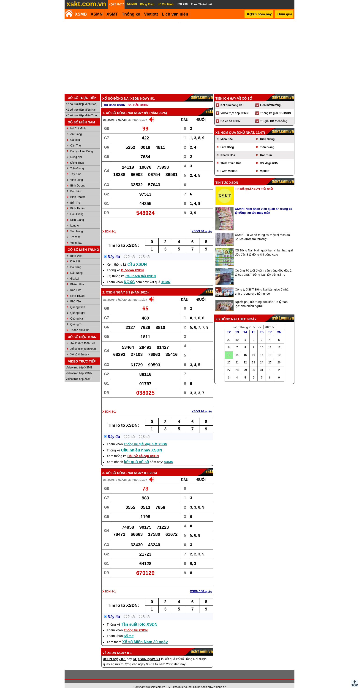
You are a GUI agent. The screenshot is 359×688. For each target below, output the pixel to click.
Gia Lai (74, 272)
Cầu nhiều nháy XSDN (141, 444)
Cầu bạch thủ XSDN (140, 270)
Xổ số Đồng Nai (119, 467)
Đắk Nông (76, 266)
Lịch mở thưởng (270, 99)
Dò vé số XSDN (230, 115)
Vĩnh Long (76, 173)
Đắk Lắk (75, 255)
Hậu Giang (77, 208)
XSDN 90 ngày (202, 405)
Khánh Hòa (77, 278)
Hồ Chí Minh (78, 122)
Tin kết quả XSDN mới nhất (254, 182)
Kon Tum (75, 283)
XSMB (81, 14)
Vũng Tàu (76, 236)
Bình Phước (77, 190)
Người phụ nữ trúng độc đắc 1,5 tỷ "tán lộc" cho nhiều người (261, 297)
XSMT (112, 14)
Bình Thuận (77, 202)
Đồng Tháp (77, 156)
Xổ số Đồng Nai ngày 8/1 (127, 107)
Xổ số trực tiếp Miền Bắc (81, 97)
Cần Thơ (75, 139)
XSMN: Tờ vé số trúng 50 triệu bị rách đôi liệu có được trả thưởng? (263, 231)
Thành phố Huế (79, 323)
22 (245, 356)
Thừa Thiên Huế (230, 157)
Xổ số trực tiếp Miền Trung (82, 109)
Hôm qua (284, 14)
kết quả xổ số (136, 455)
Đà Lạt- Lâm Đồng (81, 145)
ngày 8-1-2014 (145, 467)
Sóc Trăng (76, 225)
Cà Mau (75, 133)
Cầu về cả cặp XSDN (143, 450)
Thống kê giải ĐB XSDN (275, 107)
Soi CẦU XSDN (138, 99)
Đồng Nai (76, 150)
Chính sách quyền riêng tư (209, 681)
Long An (75, 219)
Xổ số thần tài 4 (80, 348)
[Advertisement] (179, 53)
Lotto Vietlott (228, 165)
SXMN (168, 456)
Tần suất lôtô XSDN (139, 618)
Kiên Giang (77, 213)
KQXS (129, 276)
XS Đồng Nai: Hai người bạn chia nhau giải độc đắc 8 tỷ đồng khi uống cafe (264, 246)
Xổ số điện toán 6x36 (83, 342)
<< (235, 321)
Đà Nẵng (75, 261)
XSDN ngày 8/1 (118, 286)
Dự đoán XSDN (114, 99)
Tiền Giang (77, 162)
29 (245, 363)
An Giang (76, 128)
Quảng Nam (77, 312)
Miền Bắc (226, 133)
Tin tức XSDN (226, 176)
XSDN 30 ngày (202, 225)
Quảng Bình (77, 301)
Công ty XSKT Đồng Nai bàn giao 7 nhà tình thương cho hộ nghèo (261, 285)
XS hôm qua (225, 126)
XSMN (97, 14)
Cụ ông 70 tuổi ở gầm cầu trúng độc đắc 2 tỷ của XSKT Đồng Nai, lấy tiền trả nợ (263, 266)
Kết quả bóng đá (231, 99)
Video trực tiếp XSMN (79, 367)
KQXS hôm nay (259, 14)
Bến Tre (75, 196)
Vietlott (264, 165)
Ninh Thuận (77, 289)
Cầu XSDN (137, 258)
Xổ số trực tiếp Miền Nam (81, 103)
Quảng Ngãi (77, 306)
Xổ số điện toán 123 (82, 337)
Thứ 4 (120, 114)
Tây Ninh (75, 168)
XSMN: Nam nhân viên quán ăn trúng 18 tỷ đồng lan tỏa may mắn (263, 204)
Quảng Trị (76, 318)
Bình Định (76, 249)
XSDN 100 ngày (201, 585)
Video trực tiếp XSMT (79, 372)
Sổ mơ (128, 630)
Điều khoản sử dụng (179, 681)
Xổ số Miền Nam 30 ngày (145, 636)
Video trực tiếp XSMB (79, 361)
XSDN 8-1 (109, 225)
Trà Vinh (75, 230)
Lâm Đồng (227, 141)
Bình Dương (77, 179)
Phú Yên (75, 295)
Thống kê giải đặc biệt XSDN (145, 438)
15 (245, 348)
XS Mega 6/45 (269, 157)
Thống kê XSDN (135, 624)
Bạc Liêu (75, 185)
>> (259, 321)
